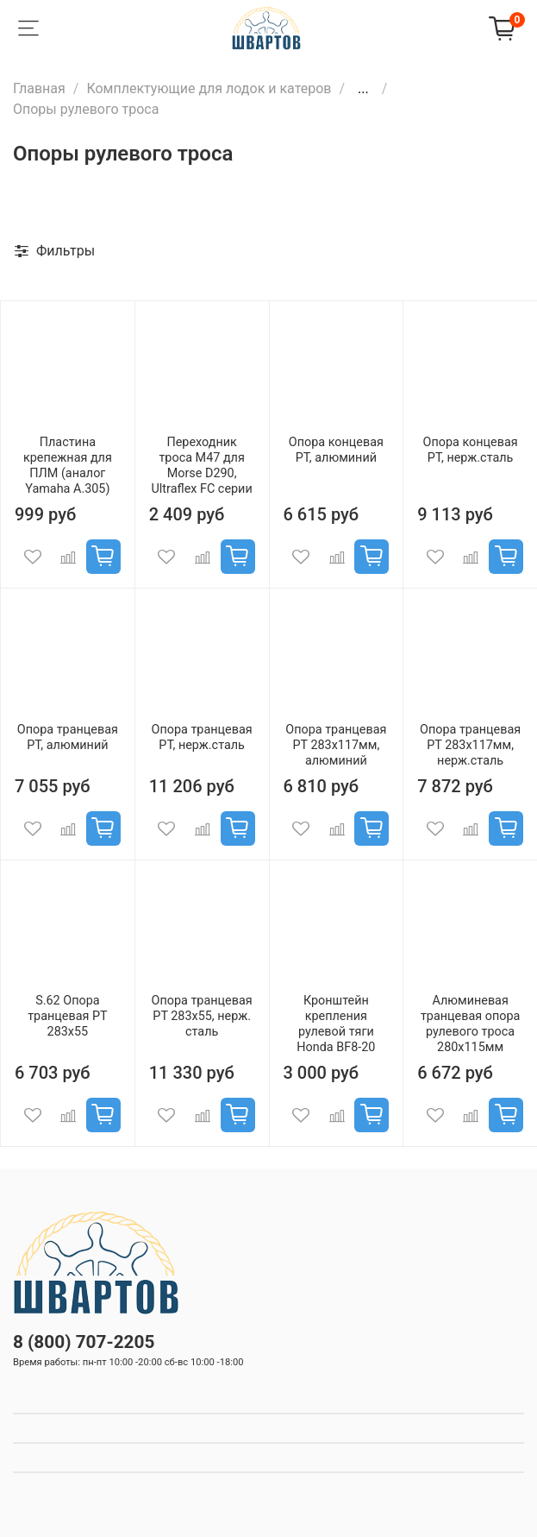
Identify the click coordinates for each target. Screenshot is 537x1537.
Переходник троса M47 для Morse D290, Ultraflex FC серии (202, 465)
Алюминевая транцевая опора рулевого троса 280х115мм (470, 1024)
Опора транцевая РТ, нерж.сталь (202, 737)
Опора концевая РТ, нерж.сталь (470, 450)
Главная (39, 88)
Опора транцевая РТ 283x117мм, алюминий (335, 745)
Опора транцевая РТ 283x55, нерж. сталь (202, 1016)
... (363, 89)
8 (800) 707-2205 (83, 1342)
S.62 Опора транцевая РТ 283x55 (67, 1016)
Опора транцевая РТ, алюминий (67, 737)
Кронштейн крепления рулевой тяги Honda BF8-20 (336, 1024)
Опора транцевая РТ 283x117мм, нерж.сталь (470, 745)
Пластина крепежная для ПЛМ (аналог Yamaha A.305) (67, 465)
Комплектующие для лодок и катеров (208, 88)
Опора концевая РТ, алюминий (336, 450)
